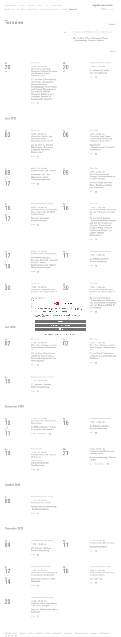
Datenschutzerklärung (40, 316)
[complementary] (33, 300)
